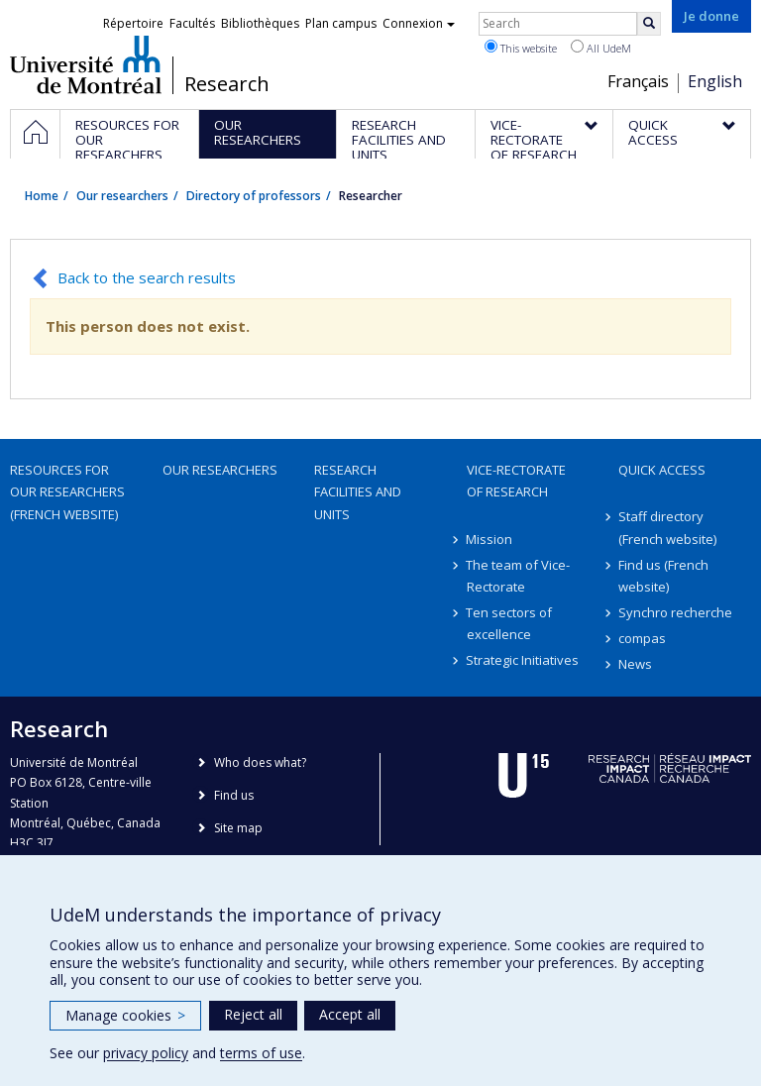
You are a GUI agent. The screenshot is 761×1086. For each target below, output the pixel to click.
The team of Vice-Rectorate (519, 576)
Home (41, 195)
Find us (234, 795)
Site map (238, 827)
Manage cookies (125, 1015)
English (715, 81)
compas (642, 638)
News (635, 664)
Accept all (349, 1014)
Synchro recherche (675, 612)
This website (521, 47)
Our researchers (122, 195)
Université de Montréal (86, 64)
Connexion (418, 23)
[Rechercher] (649, 24)
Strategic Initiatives (523, 660)
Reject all (253, 1014)
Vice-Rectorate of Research (516, 480)
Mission (490, 539)
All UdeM (601, 47)
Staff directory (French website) (667, 527)
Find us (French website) (663, 576)
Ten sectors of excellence (510, 623)
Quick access (662, 470)
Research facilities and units (357, 491)
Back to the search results (146, 277)
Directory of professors (253, 195)
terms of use (261, 1052)
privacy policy (145, 1052)
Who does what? (260, 762)
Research (227, 84)
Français (638, 81)
